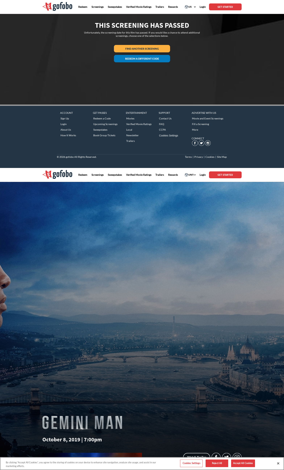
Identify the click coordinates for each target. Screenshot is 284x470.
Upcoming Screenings (105, 124)
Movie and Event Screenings (207, 118)
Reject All (217, 463)
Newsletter (132, 135)
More (195, 129)
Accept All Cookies (243, 463)
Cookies (209, 156)
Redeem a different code (142, 58)
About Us (65, 129)
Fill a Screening (200, 124)
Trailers (130, 140)
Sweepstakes (100, 129)
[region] (142, 463)
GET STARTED (225, 7)
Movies (130, 118)
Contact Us (165, 118)
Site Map (222, 156)
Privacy (198, 156)
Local (129, 129)
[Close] (278, 463)
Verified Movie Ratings (139, 124)
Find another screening (142, 48)
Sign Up (64, 118)
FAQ (161, 124)
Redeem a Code (102, 118)
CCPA (162, 129)
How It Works (68, 135)
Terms (188, 156)
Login (63, 124)
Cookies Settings (168, 135)
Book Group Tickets (104, 135)
